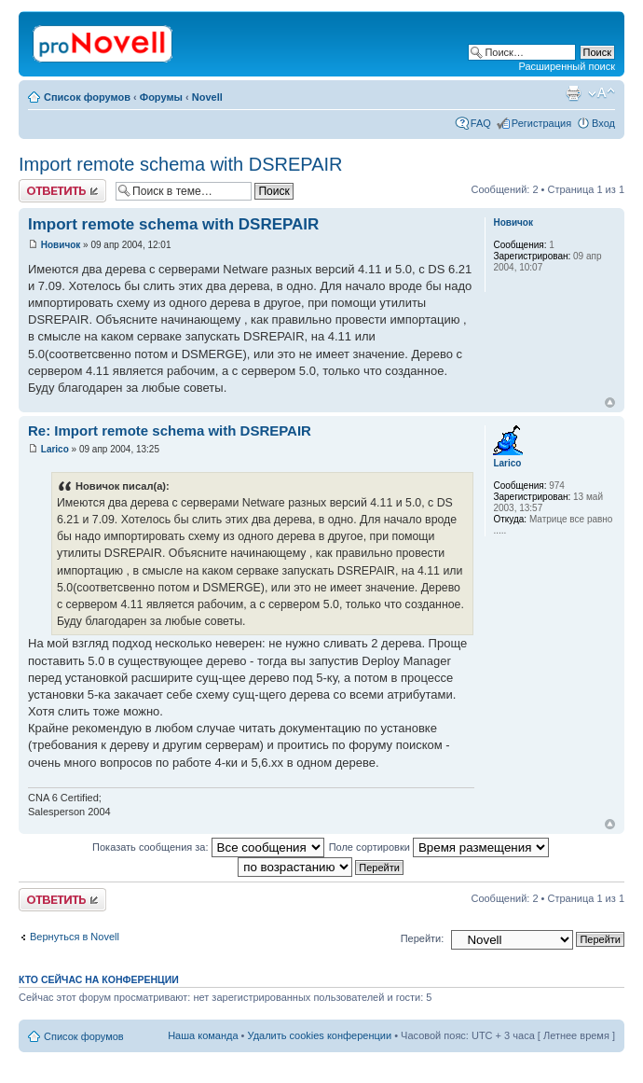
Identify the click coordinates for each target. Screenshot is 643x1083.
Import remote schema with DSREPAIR (181, 164)
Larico (55, 449)
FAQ (481, 123)
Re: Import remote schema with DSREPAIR (169, 430)
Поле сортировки (439, 847)
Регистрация (541, 123)
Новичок (61, 245)
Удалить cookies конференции (320, 1035)
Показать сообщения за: (208, 847)
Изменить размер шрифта (601, 93)
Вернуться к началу (610, 402)
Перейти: (423, 938)
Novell (207, 97)
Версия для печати (573, 93)
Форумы (161, 97)
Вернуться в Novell (74, 936)
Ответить (62, 190)
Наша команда (203, 1035)
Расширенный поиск (566, 66)
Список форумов (87, 97)
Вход (603, 123)
